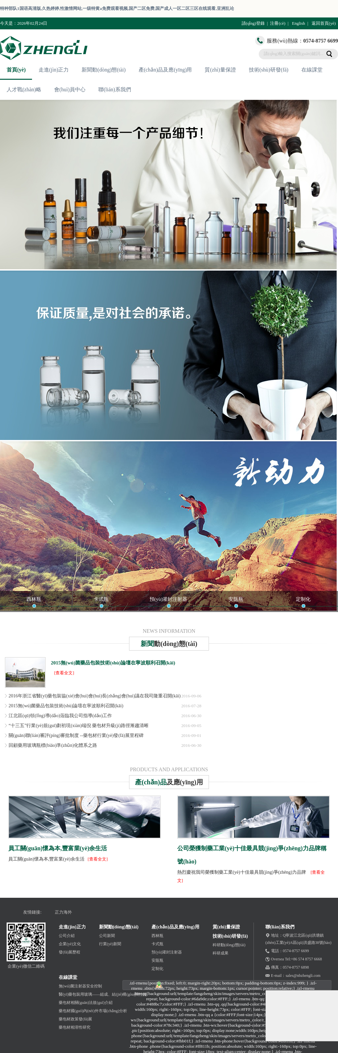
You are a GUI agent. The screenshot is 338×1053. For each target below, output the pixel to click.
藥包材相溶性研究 (74, 1027)
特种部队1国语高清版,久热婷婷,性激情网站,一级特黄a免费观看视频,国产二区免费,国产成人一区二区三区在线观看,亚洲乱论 (117, 8)
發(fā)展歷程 (69, 952)
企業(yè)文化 (70, 944)
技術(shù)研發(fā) (268, 70)
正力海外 (63, 912)
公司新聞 (107, 935)
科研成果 (220, 953)
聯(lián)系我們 (114, 89)
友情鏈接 (31, 912)
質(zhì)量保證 (220, 70)
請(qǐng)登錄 (253, 23)
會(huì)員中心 (69, 89)
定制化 (303, 599)
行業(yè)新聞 (110, 944)
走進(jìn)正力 (54, 70)
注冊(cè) (277, 23)
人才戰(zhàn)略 (24, 89)
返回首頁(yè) (324, 23)
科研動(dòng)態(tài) (229, 945)
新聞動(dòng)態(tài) (103, 70)
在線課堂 (311, 70)
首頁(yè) (16, 70)
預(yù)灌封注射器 (168, 599)
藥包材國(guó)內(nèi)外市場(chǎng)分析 (93, 1011)
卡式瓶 (101, 599)
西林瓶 (33, 599)
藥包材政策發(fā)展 (75, 1019)
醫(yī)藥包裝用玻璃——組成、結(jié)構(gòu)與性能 (103, 994)
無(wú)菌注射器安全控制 (80, 986)
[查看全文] (64, 672)
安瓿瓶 (235, 599)
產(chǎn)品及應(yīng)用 (165, 70)
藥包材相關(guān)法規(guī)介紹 (86, 1002)
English (298, 23)
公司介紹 (67, 935)
